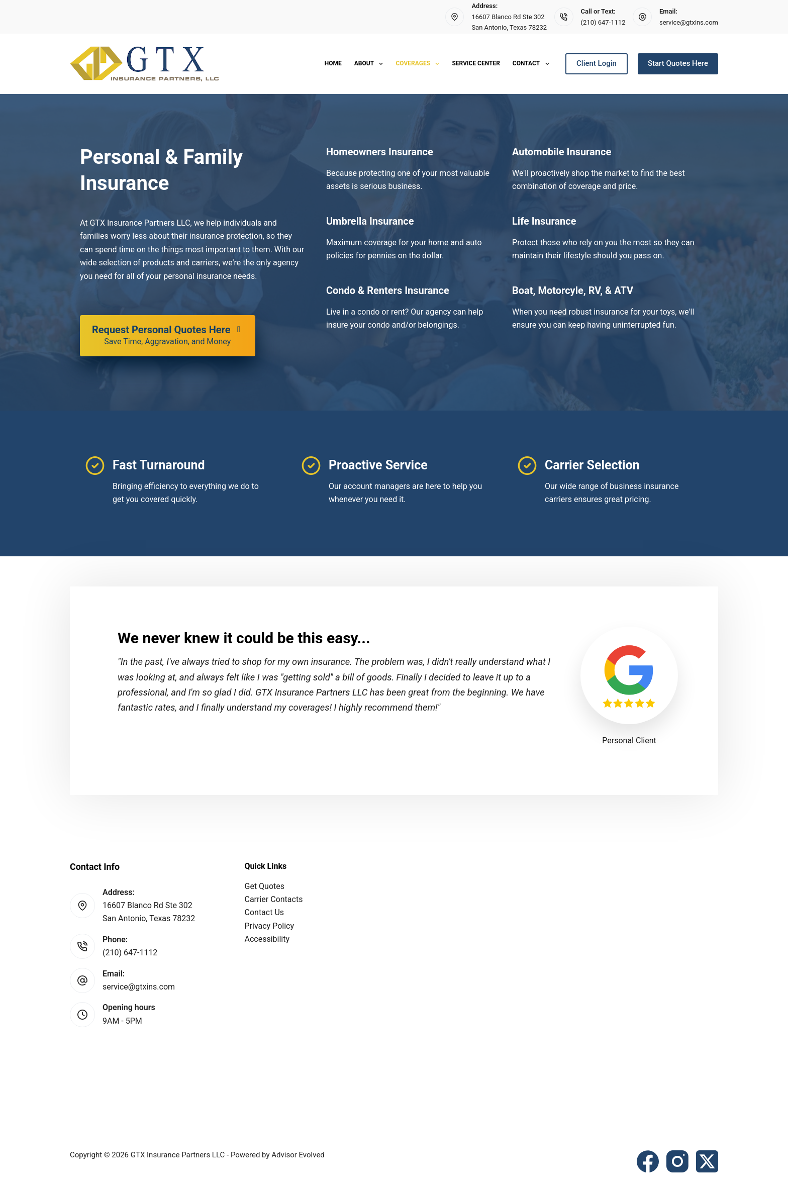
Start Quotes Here (678, 63)
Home (333, 63)
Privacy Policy (269, 926)
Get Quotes (265, 886)
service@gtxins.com (688, 22)
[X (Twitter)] (707, 1161)
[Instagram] (677, 1161)
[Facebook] (648, 1161)
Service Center (476, 63)
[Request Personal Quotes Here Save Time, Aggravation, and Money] (167, 335)
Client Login (596, 63)
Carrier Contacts (274, 899)
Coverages (419, 64)
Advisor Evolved (298, 1154)
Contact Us (264, 912)
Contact (533, 64)
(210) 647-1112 (603, 22)
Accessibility (267, 939)
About (370, 64)
